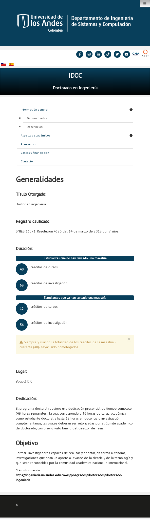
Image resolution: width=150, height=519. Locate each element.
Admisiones (29, 144)
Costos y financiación (35, 152)
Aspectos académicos (35, 135)
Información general (34, 109)
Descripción (35, 127)
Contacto (27, 161)
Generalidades (37, 118)
